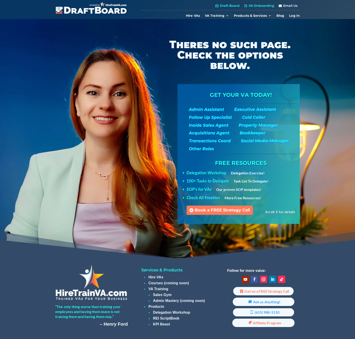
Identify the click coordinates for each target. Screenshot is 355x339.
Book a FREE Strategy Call (222, 210)
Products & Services (250, 16)
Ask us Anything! (267, 302)
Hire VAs (193, 16)
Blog (280, 16)
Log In (294, 16)
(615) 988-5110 (266, 312)
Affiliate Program (267, 323)
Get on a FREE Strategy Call (267, 291)
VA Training (214, 16)
